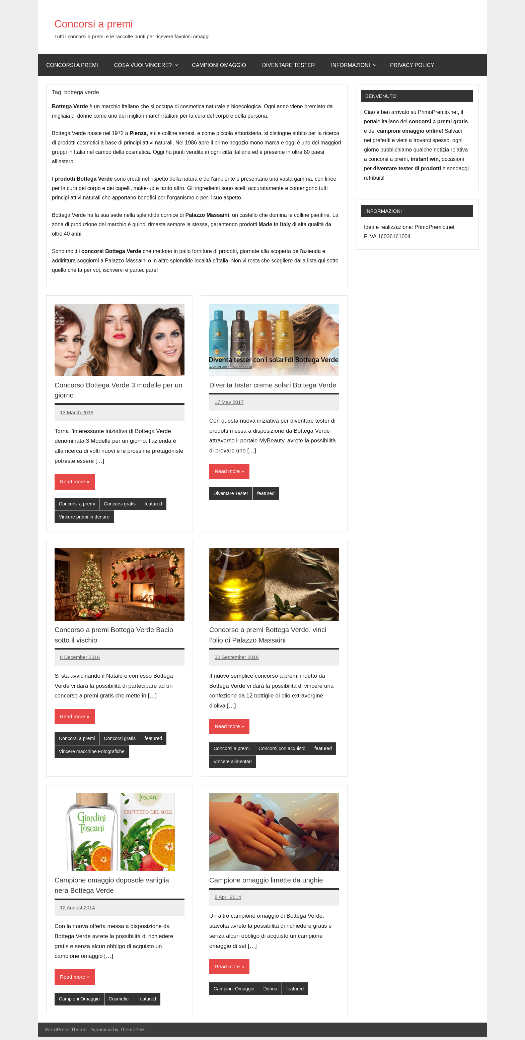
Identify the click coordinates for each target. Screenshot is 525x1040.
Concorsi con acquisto (285, 750)
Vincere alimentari (261, 764)
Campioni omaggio (219, 65)
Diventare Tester (288, 65)
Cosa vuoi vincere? (146, 65)
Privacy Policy (412, 65)
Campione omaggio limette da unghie (270, 882)
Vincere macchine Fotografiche (93, 754)
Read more (73, 482)
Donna (273, 992)
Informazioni (354, 65)
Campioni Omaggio (80, 1002)
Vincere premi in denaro (85, 518)
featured (157, 504)
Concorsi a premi (104, 22)
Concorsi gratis (122, 504)
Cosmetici (122, 1002)
